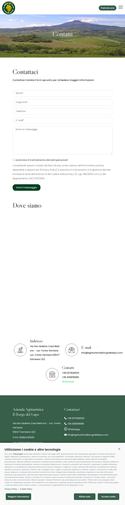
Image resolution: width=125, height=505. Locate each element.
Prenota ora (107, 8)
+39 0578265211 (70, 373)
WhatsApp (68, 381)
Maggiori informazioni (18, 496)
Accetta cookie (108, 496)
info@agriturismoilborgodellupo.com (102, 352)
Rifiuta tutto (84, 496)
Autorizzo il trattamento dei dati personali (41, 160)
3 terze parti (18, 454)
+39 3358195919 (70, 377)
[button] (119, 449)
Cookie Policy (26, 489)
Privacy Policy (11, 489)
